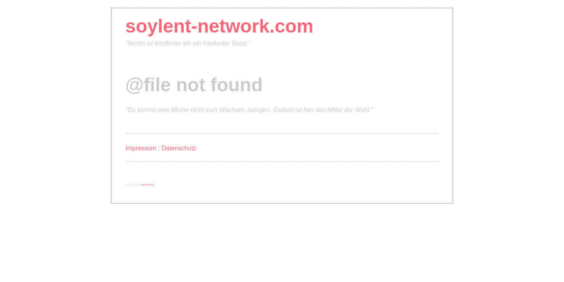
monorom (147, 184)
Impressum (140, 148)
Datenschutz (178, 148)
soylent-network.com (219, 26)
